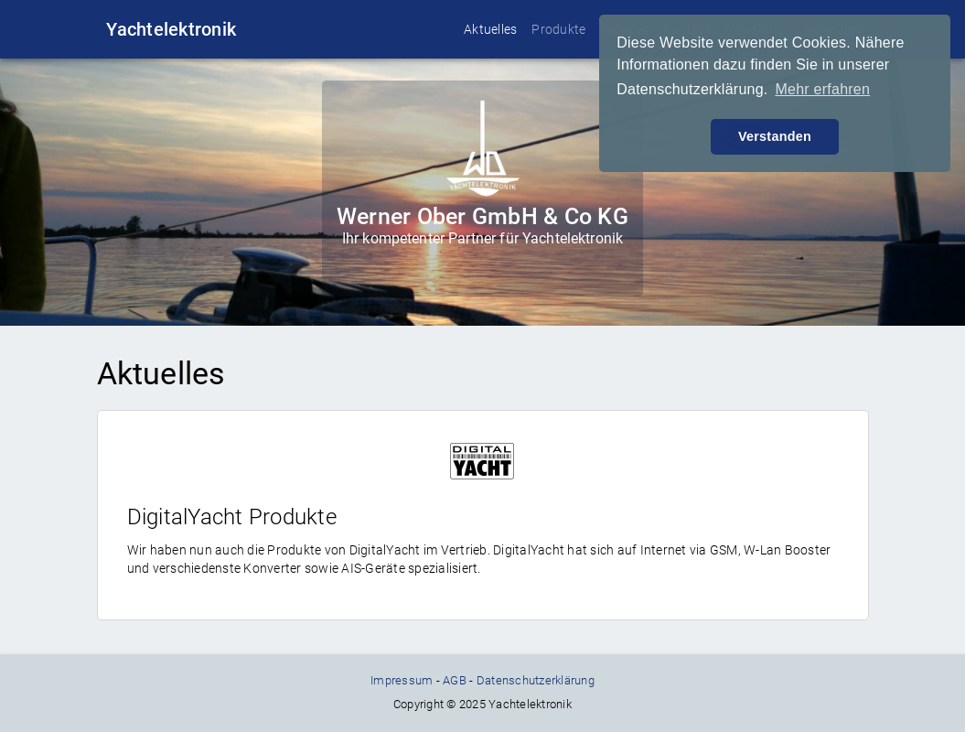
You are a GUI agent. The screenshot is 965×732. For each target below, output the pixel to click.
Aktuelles (490, 29)
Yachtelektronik (171, 29)
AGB (454, 680)
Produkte (558, 29)
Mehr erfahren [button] (822, 89)
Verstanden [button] (774, 136)
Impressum (401, 680)
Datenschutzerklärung (536, 680)
